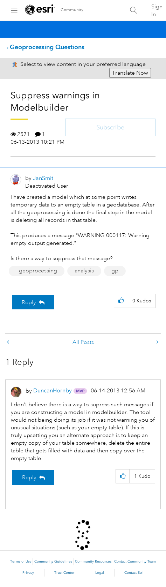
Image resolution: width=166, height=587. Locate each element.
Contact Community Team (135, 561)
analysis (84, 270)
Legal (99, 573)
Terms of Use (21, 561)
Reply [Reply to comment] (29, 477)
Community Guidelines (53, 561)
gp (114, 270)
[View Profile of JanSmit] (43, 178)
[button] (121, 301)
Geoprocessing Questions (47, 47)
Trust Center (64, 573)
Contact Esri (134, 573)
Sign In (156, 10)
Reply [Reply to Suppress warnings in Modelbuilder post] (29, 302)
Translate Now (130, 72)
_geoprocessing (36, 270)
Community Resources (93, 561)
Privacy (28, 573)
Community (72, 10)
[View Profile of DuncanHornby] (52, 390)
